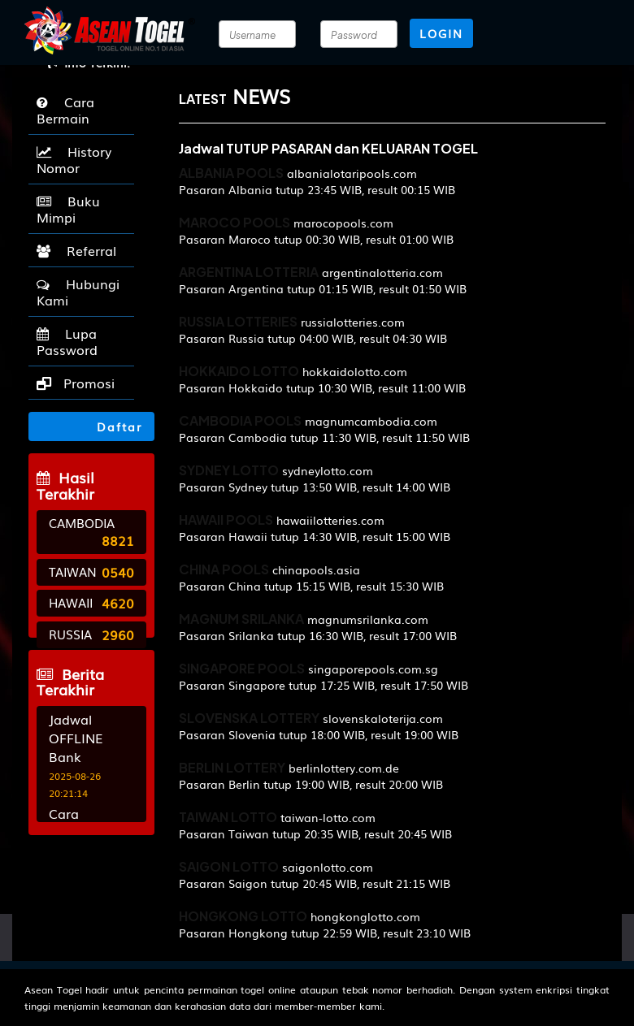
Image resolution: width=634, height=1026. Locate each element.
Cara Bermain (65, 110)
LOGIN (441, 33)
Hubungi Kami (78, 292)
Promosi (76, 382)
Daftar (96, 426)
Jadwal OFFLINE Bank (75, 737)
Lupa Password (67, 341)
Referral (76, 250)
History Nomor (74, 159)
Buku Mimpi (68, 209)
